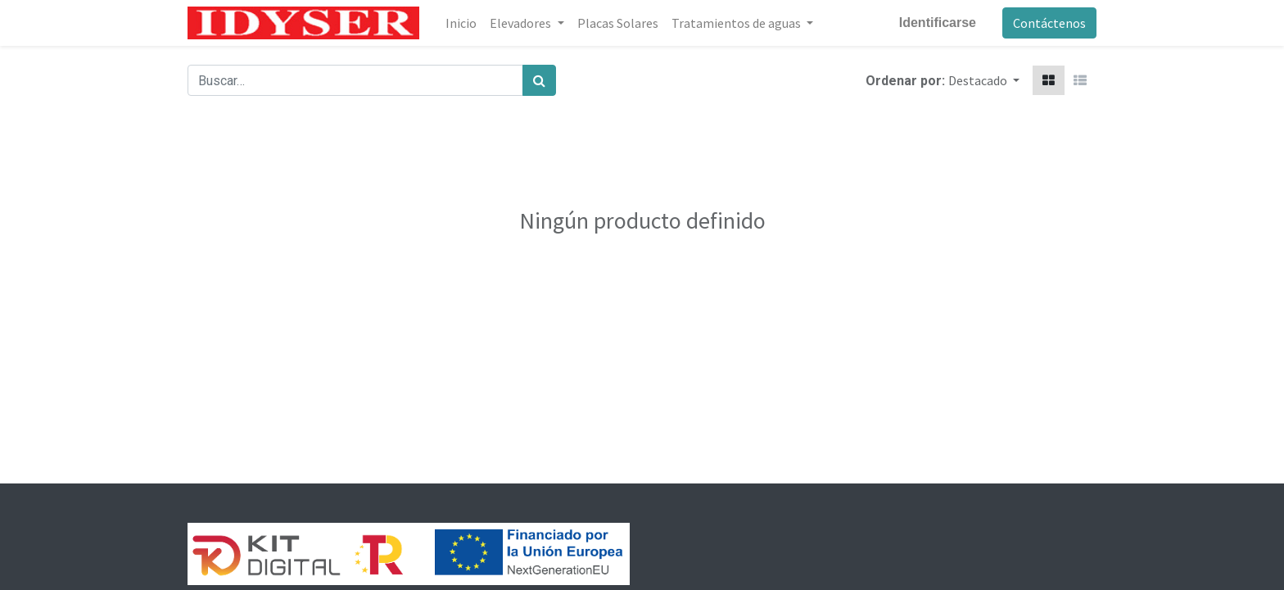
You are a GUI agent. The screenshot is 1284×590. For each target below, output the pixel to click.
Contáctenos (1049, 23)
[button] (984, 80)
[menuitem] (461, 23)
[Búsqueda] (539, 80)
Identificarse (937, 23)
